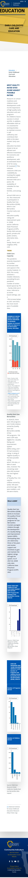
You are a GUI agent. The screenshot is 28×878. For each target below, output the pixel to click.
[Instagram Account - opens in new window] (18, 861)
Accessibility (10, 868)
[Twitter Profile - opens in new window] (12, 861)
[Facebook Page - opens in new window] (9, 861)
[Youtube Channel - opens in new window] (15, 861)
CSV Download (13, 336)
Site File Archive (14, 852)
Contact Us (18, 868)
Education (12, 70)
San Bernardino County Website (14, 855)
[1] (8, 807)
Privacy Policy (14, 866)
